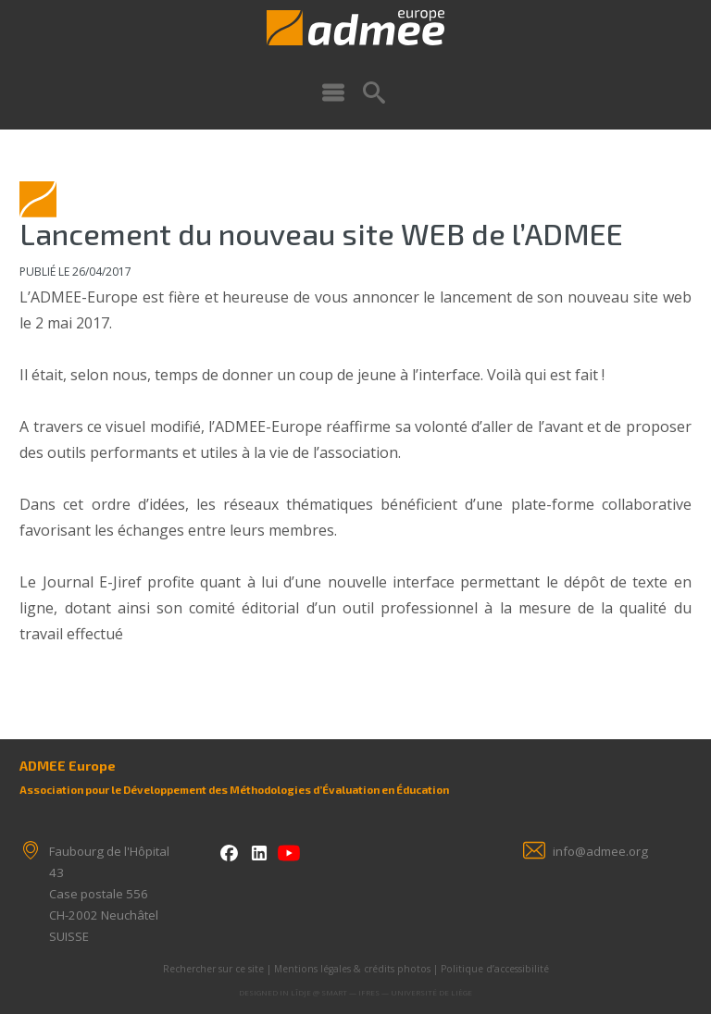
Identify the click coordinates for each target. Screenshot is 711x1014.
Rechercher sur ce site (213, 968)
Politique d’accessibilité (495, 968)
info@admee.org (600, 851)
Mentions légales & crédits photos (352, 968)
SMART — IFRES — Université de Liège (396, 992)
